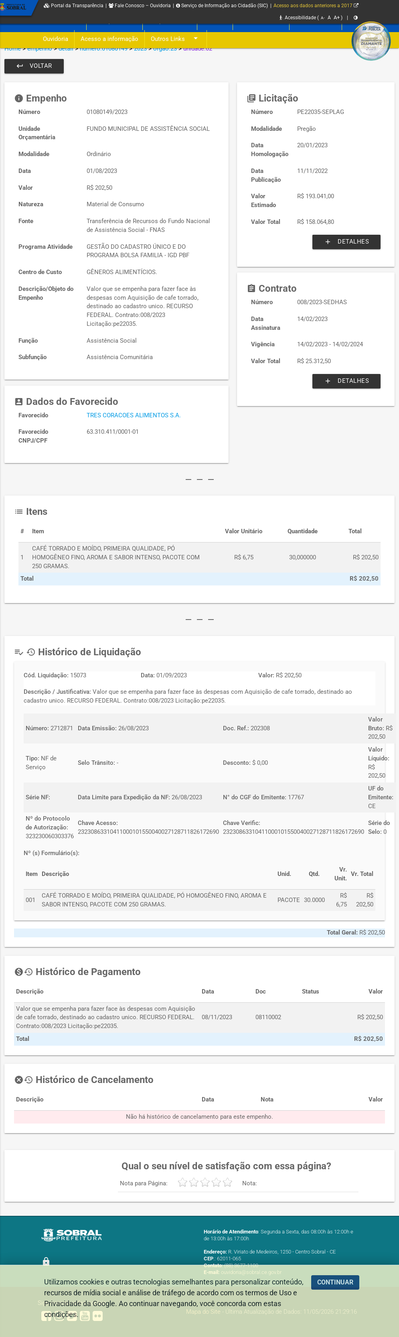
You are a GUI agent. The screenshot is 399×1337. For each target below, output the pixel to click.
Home (12, 48)
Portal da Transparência (73, 5)
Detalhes (346, 242)
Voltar (34, 66)
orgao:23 (165, 48)
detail (66, 48)
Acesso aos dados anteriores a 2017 (315, 5)
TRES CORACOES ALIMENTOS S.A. (134, 415)
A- (323, 18)
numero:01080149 (104, 48)
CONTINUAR (335, 1282)
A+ (337, 17)
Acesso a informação (109, 39)
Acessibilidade (298, 17)
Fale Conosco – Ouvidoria (140, 5)
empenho (39, 48)
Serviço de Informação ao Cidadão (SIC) (222, 5)
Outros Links (176, 39)
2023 (140, 48)
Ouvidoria (55, 39)
